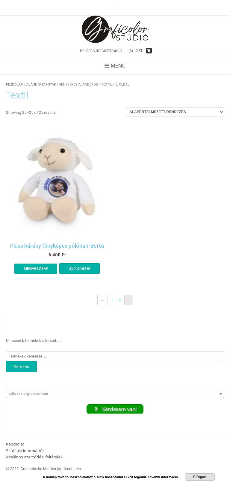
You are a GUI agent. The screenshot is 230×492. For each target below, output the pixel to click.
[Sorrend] (175, 111)
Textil (106, 84)
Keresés (21, 366)
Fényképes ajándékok (78, 84)
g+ (118, 4)
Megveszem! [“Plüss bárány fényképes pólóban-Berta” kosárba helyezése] (36, 268)
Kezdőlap (14, 84)
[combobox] (115, 394)
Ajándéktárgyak (41, 84)
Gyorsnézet (79, 268)
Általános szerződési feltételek (34, 457)
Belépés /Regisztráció (101, 51)
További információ (163, 477)
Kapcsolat (15, 444)
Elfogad (199, 477)
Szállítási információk (25, 450)
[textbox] (115, 394)
